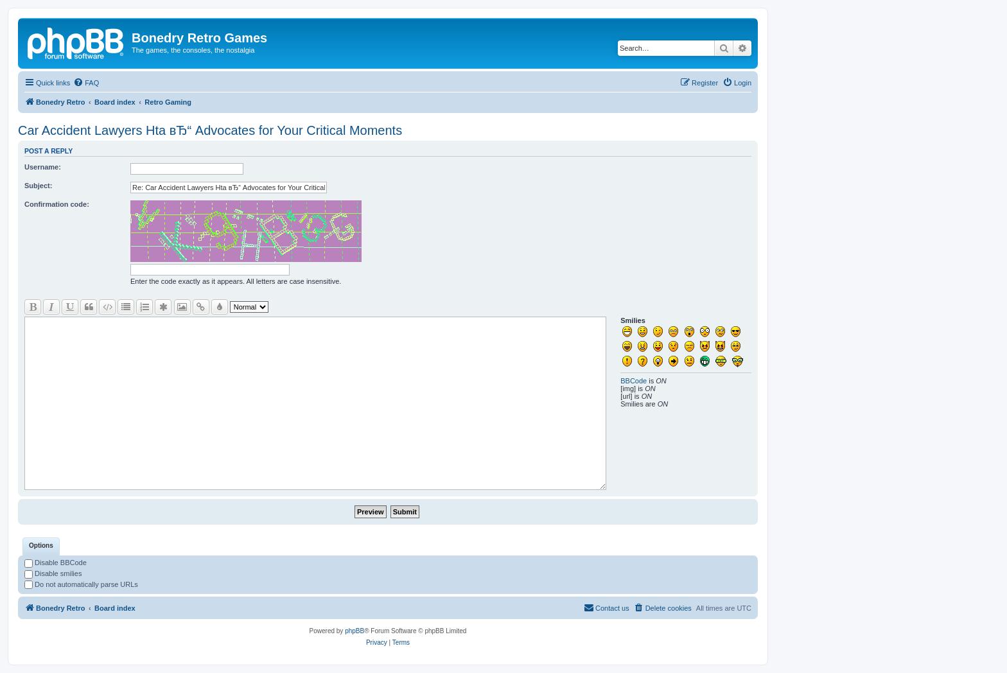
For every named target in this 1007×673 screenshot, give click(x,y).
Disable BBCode (55, 562)
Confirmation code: (56, 204)
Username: (42, 167)
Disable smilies (53, 573)
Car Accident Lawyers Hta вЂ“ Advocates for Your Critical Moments (210, 130)
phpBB (354, 630)
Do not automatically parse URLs (81, 584)
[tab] (41, 546)
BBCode (633, 381)
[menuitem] (86, 83)
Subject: (38, 185)
